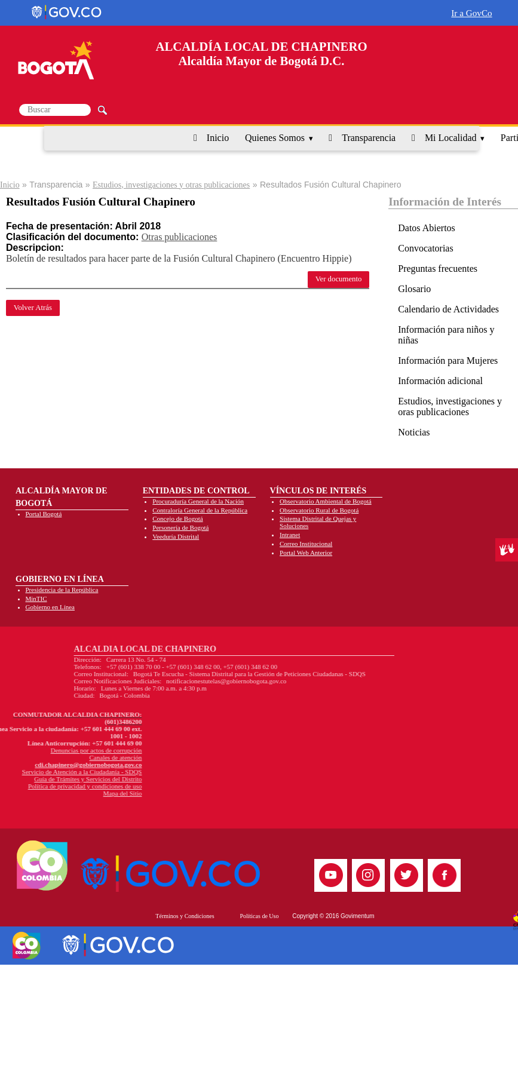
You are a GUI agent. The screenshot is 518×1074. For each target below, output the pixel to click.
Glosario (414, 289)
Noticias (414, 432)
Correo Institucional (306, 543)
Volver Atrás (33, 307)
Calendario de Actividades (448, 309)
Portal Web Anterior (306, 552)
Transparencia (369, 138)
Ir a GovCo (471, 13)
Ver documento (338, 279)
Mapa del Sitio (53, 793)
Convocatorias (425, 248)
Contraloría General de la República (199, 510)
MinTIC (36, 598)
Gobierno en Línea (50, 606)
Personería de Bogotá (180, 527)
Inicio (218, 138)
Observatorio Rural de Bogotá (319, 510)
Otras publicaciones (179, 237)
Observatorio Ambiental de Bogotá (326, 501)
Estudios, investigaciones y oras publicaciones (450, 406)
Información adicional (440, 381)
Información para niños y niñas (446, 334)
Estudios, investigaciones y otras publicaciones (171, 184)
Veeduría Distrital (175, 536)
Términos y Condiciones (184, 916)
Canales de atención (46, 757)
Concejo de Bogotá (177, 518)
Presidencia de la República (62, 589)
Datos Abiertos (426, 228)
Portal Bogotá (44, 513)
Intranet (290, 534)
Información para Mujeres (448, 360)
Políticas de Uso (259, 916)
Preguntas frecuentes (437, 268)
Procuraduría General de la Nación (198, 501)
